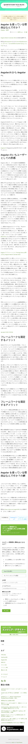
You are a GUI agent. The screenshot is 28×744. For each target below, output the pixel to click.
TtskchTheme (19, 742)
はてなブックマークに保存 (23, 518)
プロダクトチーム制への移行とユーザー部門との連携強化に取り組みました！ (14, 719)
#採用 (7, 30)
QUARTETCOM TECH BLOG (14, 4)
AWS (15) (3, 662)
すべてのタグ (4, 674)
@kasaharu (3, 236)
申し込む (6, 610)
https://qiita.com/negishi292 (12, 509)
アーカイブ (4, 677)
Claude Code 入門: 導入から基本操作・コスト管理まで (14, 693)
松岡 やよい (20, 32)
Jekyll (12, 742)
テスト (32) (4, 665)
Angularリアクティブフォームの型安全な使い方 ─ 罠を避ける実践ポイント (13, 715)
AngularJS (3, 148)
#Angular (3, 30)
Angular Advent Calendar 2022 (8, 38)
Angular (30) (4, 660)
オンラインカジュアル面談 (11, 575)
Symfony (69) (4, 657)
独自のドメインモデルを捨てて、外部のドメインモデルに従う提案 (14, 703)
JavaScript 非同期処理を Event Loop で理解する (13, 722)
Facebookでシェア (14, 518)
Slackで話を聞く (8, 571)
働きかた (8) (4, 670)
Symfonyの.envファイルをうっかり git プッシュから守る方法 (14, 689)
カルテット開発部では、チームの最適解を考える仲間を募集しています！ (13, 529)
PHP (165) (3, 654)
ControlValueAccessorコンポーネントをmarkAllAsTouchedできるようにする (14, 43)
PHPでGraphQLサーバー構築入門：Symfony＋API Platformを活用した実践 (13, 711)
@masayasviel (8, 41)
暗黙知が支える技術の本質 (8, 700)
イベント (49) (4, 667)
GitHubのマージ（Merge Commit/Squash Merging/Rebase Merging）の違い (11, 697)
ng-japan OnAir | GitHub (7, 332)
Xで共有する (5, 517)
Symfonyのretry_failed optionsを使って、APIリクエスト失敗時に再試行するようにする (14, 707)
